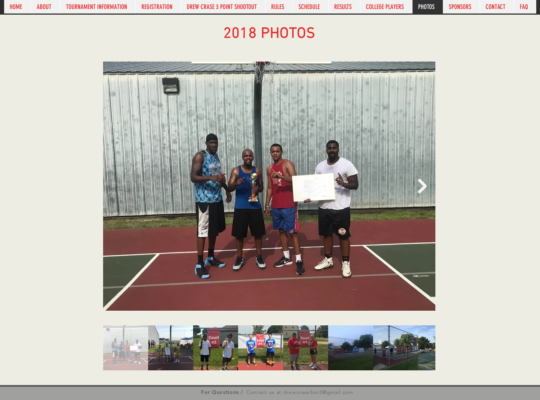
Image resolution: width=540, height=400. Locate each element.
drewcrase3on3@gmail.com (318, 392)
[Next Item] (422, 186)
